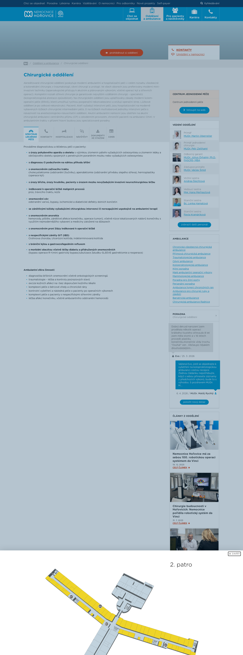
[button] (234, 554)
